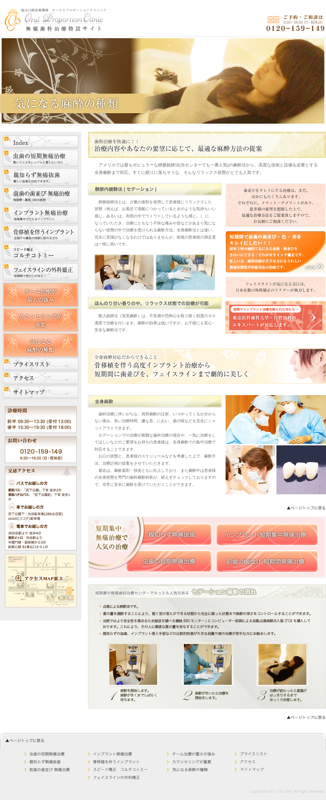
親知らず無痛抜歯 (169, 534)
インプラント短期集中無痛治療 (267, 535)
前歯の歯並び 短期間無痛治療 (267, 561)
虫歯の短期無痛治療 (169, 561)
